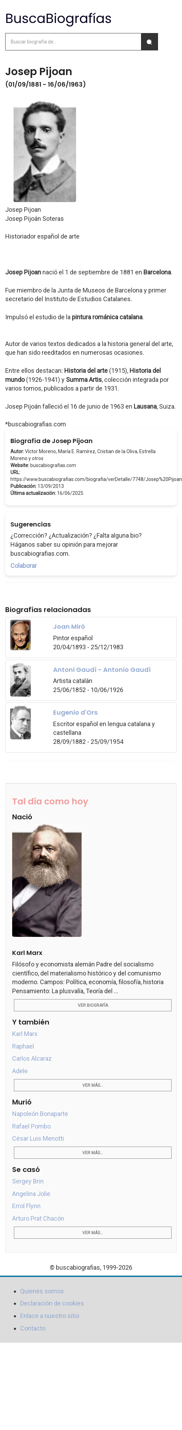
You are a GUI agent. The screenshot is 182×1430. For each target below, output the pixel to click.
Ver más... (92, 1085)
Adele (20, 1071)
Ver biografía (93, 1005)
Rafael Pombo (31, 1126)
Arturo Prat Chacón (38, 1218)
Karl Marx (25, 1033)
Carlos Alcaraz (32, 1058)
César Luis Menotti (38, 1138)
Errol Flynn (26, 1206)
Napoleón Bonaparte (40, 1113)
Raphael (23, 1046)
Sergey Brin (28, 1181)
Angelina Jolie (31, 1193)
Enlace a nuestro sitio (49, 1315)
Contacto (33, 1328)
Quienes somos (42, 1291)
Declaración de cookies (52, 1303)
